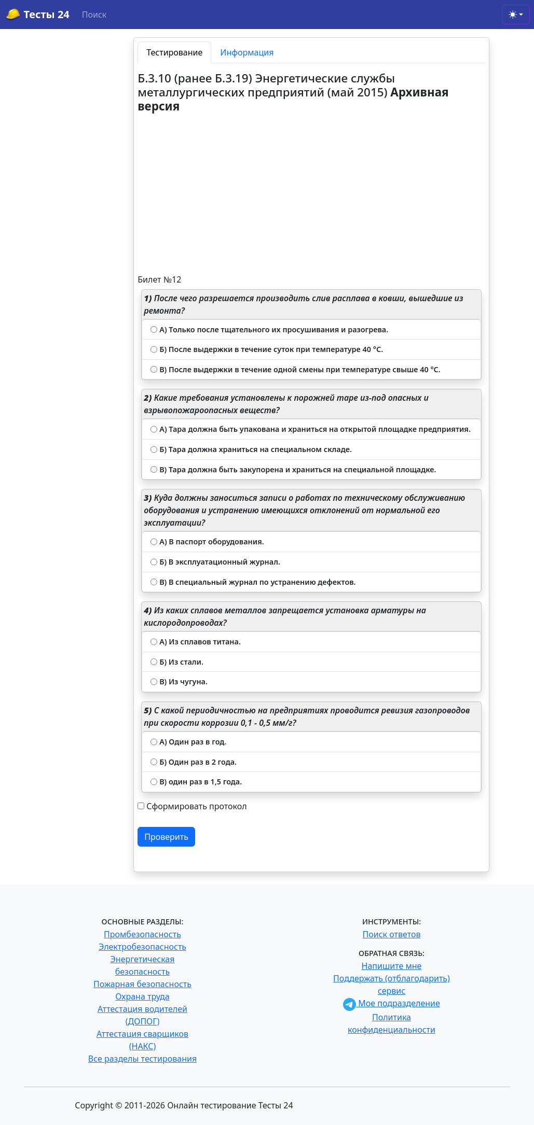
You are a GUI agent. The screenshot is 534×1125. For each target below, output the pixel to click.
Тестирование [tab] (174, 52)
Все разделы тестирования (142, 1058)
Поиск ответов (392, 934)
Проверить (166, 836)
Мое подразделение (391, 1003)
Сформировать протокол (196, 806)
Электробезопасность (142, 946)
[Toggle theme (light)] (516, 14)
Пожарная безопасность (142, 984)
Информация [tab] (246, 52)
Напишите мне (392, 966)
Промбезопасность (142, 934)
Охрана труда (142, 996)
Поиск (94, 14)
